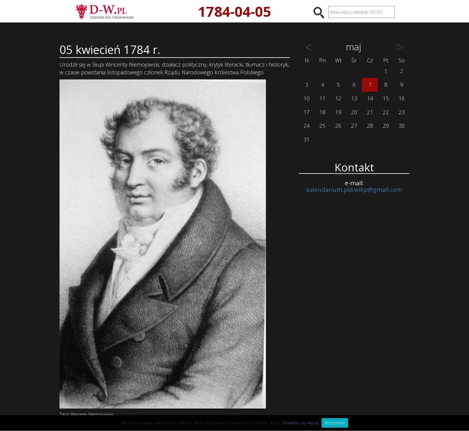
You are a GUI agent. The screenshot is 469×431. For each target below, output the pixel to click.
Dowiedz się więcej (300, 423)
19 (338, 112)
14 (370, 98)
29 (386, 125)
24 (307, 125)
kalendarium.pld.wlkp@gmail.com (354, 190)
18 (322, 112)
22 (386, 112)
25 (322, 125)
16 (402, 98)
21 (370, 112)
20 (354, 112)
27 (354, 125)
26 (338, 125)
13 (354, 98)
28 (370, 125)
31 (307, 139)
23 (402, 112)
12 (338, 98)
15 (386, 98)
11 (322, 98)
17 (307, 112)
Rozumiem (335, 423)
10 (307, 98)
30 (402, 125)
